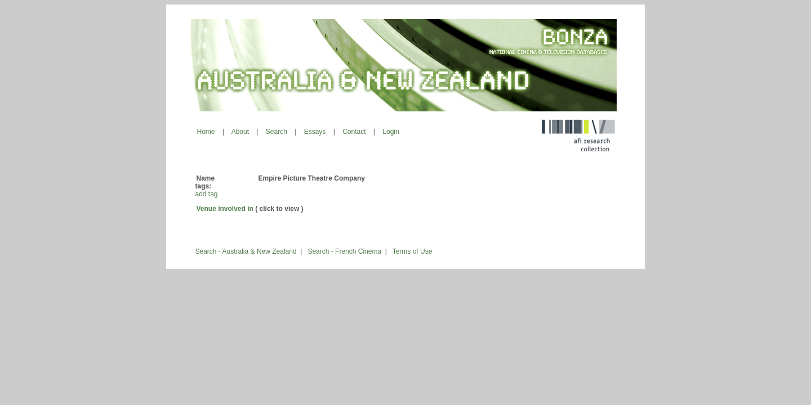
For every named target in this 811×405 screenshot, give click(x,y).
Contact (354, 132)
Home (206, 132)
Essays (315, 132)
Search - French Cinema (344, 251)
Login (390, 132)
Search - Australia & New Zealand (246, 251)
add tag (206, 194)
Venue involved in (225, 209)
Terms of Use (413, 251)
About (240, 132)
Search (276, 132)
